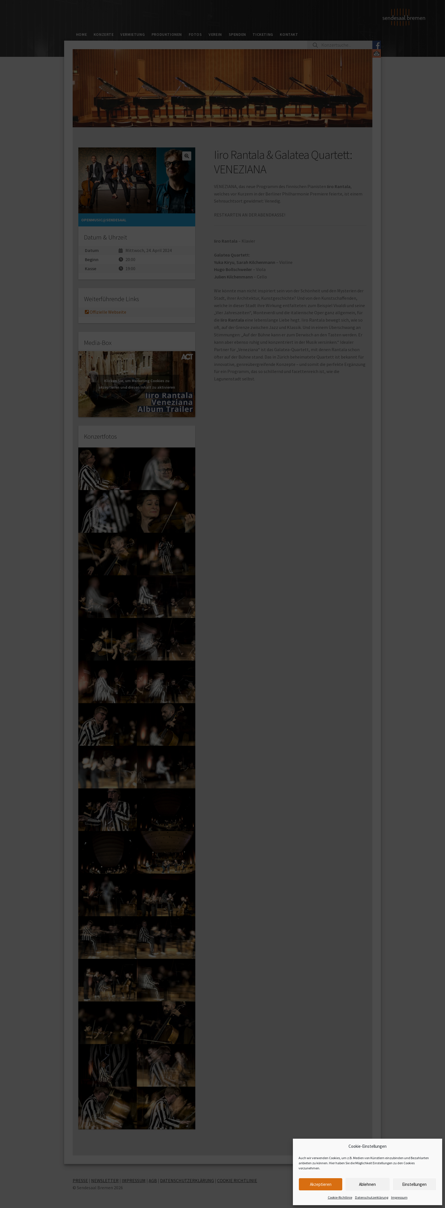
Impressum (399, 1197)
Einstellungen (414, 1184)
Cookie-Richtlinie (340, 1197)
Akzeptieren (320, 1184)
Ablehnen (367, 1184)
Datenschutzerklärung (371, 1197)
